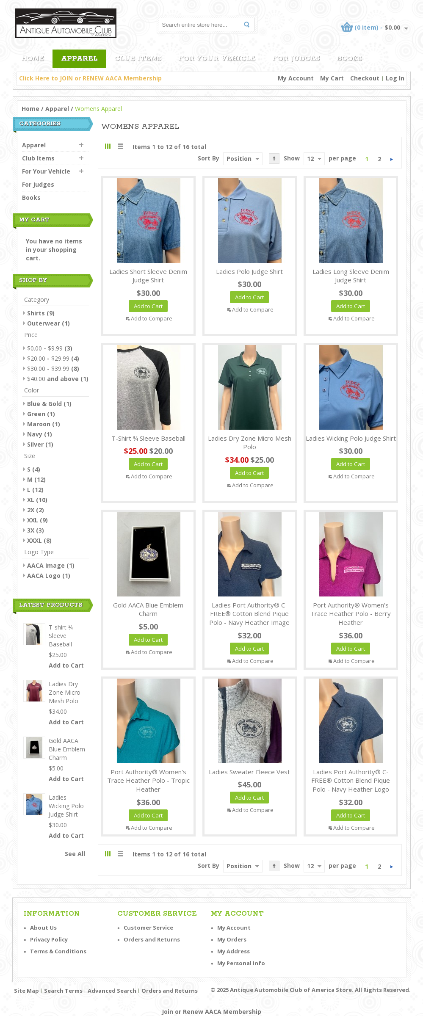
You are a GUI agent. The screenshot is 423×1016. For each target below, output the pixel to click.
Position (239, 159)
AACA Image (46, 565)
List (120, 146)
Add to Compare (151, 318)
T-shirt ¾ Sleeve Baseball (148, 438)
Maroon (38, 424)
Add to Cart (66, 665)
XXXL (34, 540)
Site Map (26, 990)
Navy (34, 434)
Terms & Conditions (58, 951)
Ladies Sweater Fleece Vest (249, 772)
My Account (296, 78)
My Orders (231, 939)
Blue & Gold (44, 404)
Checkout (364, 78)
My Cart (332, 78)
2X (30, 510)
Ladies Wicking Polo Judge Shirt (351, 438)
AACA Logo (44, 576)
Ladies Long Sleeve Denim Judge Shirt (350, 275)
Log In (395, 78)
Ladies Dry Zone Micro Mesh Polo (249, 442)
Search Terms (63, 990)
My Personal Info (241, 963)
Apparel (57, 109)
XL (30, 500)
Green (36, 414)
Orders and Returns (152, 939)
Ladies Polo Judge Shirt (249, 271)
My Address (233, 951)
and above (53, 379)
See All (75, 854)
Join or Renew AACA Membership (211, 1012)
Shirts (36, 313)
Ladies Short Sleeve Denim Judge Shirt (148, 275)
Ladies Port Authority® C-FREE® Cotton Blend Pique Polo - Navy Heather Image (249, 614)
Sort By (208, 158)
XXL (32, 520)
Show (292, 158)
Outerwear (43, 323)
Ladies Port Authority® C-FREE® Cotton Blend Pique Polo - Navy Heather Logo (350, 781)
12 (310, 159)
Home (30, 109)
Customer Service (148, 927)
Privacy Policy (49, 939)
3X (30, 530)
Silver (35, 444)
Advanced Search (112, 990)
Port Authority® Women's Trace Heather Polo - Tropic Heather (148, 781)
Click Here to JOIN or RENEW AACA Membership (90, 78)
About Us (43, 927)
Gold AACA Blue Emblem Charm (148, 609)
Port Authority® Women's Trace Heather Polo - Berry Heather (350, 614)
